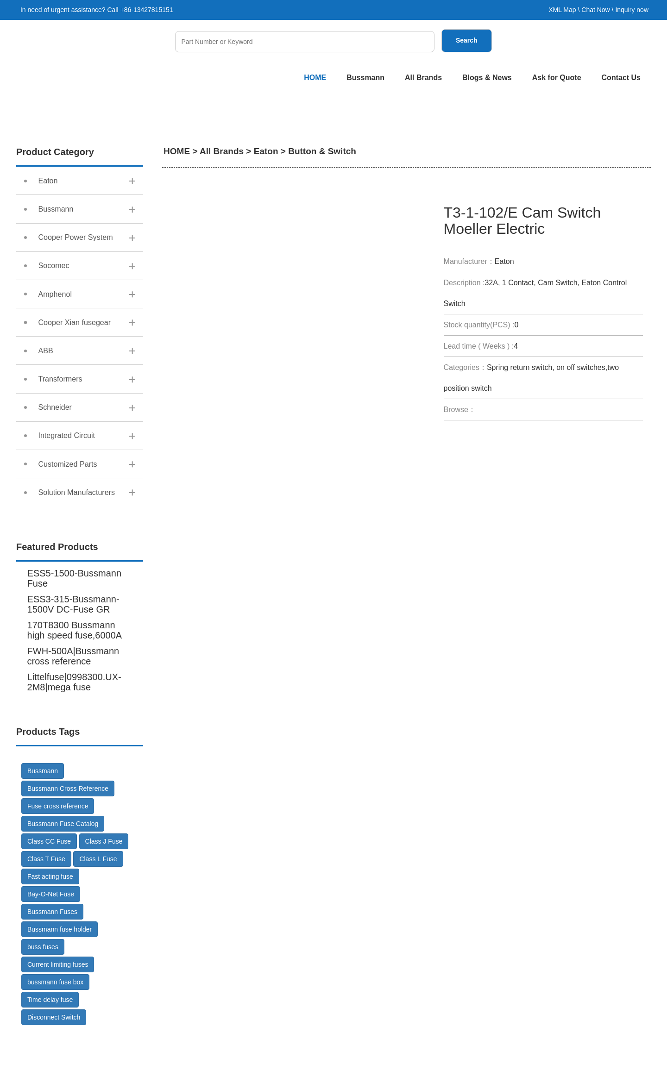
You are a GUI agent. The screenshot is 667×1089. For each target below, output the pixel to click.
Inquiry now (631, 9)
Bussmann (365, 77)
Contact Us (621, 77)
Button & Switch (322, 151)
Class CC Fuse (49, 898)
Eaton (266, 151)
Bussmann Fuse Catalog (62, 880)
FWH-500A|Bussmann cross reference (73, 713)
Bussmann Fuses (52, 968)
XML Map (562, 9)
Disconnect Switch (53, 1074)
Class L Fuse (98, 916)
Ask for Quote (556, 77)
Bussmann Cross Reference (67, 845)
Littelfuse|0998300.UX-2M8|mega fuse (74, 739)
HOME (315, 77)
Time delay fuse (50, 1056)
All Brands (423, 77)
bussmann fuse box (55, 1039)
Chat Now (595, 9)
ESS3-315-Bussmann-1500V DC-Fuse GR (73, 661)
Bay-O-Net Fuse (50, 951)
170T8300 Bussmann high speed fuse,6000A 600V (74, 692)
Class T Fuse (46, 916)
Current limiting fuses (57, 1021)
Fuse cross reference (57, 863)
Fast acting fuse (50, 933)
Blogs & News (487, 77)
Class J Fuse (104, 898)
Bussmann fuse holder (59, 986)
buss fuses (42, 1004)
